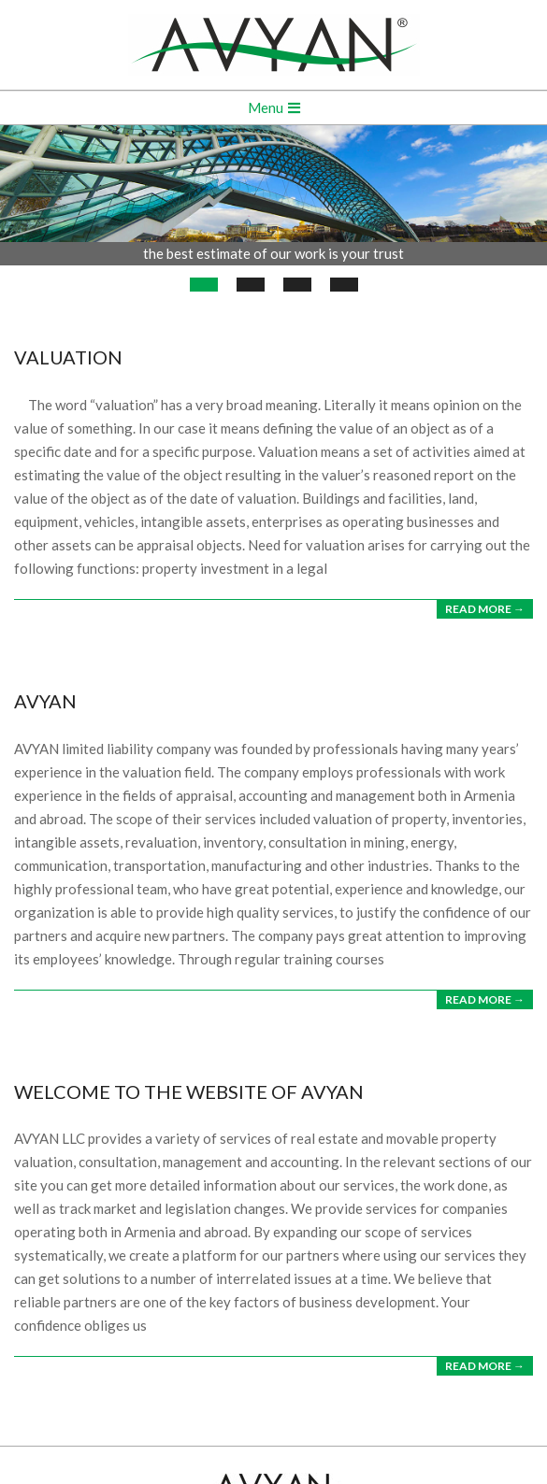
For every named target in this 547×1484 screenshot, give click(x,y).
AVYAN (45, 701)
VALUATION (68, 357)
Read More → (485, 609)
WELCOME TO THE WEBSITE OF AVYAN (189, 1091)
